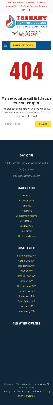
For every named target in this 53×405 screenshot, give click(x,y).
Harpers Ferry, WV (26, 286)
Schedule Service (15, 2)
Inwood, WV (26, 271)
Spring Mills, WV (26, 261)
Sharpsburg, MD (26, 311)
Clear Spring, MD (26, 301)
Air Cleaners (26, 221)
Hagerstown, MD (26, 291)
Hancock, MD (26, 306)
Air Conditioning (27, 200)
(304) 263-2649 (27, 34)
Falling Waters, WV (26, 255)
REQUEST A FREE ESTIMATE (23, 45)
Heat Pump (26, 211)
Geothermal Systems (26, 216)
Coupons (41, 2)
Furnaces (26, 205)
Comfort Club (12, 6)
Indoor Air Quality (41, 391)
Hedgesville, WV (26, 266)
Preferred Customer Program (34, 6)
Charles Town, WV (26, 276)
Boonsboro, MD (26, 296)
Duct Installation (26, 236)
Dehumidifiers (26, 226)
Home (19, 116)
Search (43, 124)
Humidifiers (26, 231)
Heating (26, 195)
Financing (30, 2)
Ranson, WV (26, 281)
